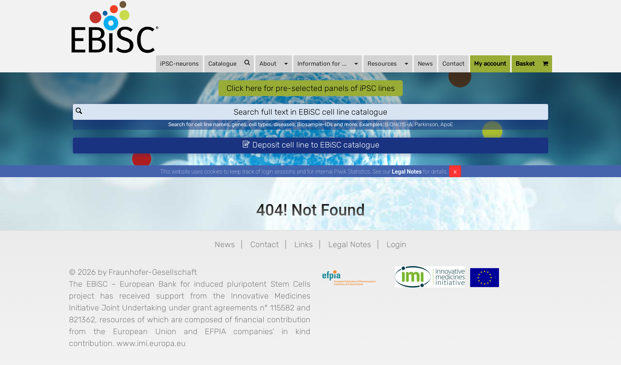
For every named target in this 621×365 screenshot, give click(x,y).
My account (490, 63)
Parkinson (426, 124)
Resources (388, 63)
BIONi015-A (398, 124)
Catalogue (229, 63)
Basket (532, 63)
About (273, 63)
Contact (453, 63)
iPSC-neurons (179, 63)
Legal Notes (407, 171)
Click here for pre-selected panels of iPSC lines (311, 88)
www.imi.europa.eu (151, 343)
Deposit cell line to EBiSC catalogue (310, 144)
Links (303, 244)
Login (396, 244)
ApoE (446, 124)
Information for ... (327, 63)
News (425, 63)
